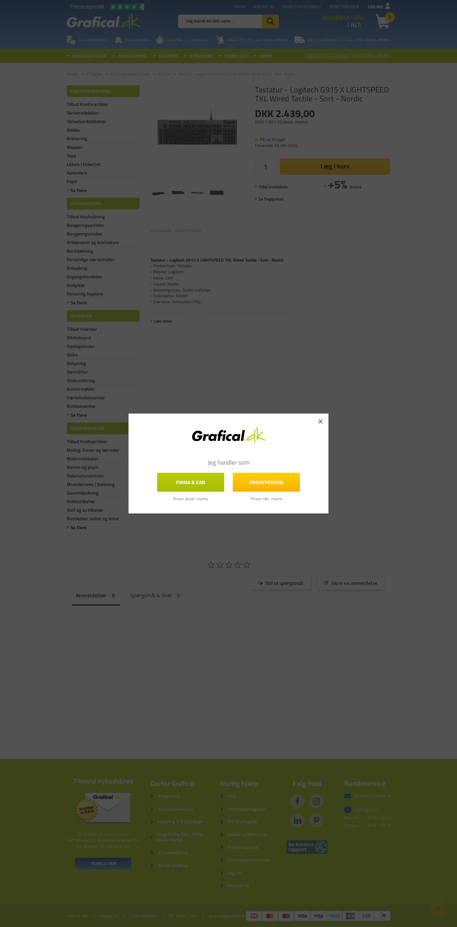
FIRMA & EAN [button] (190, 482)
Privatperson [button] (266, 482)
